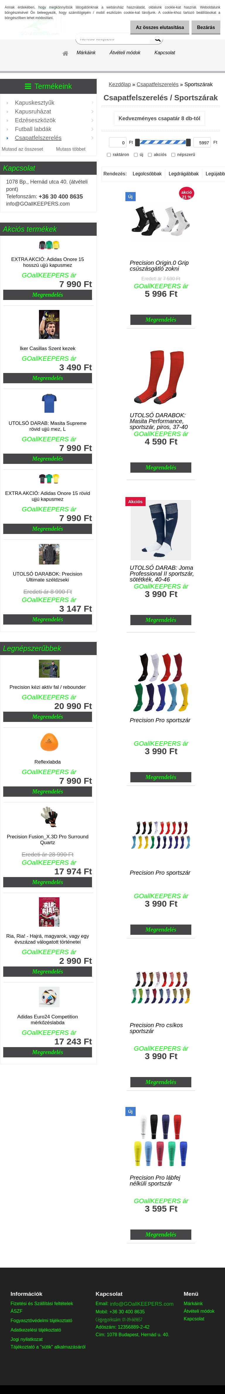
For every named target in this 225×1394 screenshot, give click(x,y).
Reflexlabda (48, 762)
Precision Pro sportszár (160, 720)
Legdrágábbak (184, 173)
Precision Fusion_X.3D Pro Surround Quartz (47, 839)
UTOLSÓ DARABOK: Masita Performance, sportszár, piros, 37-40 (159, 419)
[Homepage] (65, 52)
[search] (156, 40)
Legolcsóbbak (147, 173)
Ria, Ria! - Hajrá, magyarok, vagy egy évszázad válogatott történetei (47, 939)
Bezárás (204, 27)
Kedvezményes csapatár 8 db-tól (159, 118)
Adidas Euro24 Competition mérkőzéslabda (47, 1019)
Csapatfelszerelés (157, 84)
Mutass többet (71, 149)
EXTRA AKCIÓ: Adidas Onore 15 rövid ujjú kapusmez (47, 496)
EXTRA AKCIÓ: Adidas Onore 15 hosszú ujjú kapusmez (47, 262)
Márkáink (86, 52)
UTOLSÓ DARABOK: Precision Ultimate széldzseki (47, 577)
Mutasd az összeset (22, 149)
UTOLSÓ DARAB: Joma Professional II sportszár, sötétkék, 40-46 (162, 572)
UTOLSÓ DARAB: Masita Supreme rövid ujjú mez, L (47, 426)
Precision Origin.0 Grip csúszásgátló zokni (159, 266)
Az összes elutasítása (154, 27)
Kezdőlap (120, 84)
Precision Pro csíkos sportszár (156, 1028)
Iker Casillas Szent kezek (48, 348)
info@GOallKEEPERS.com (141, 1304)
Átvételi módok (125, 52)
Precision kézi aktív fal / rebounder (48, 687)
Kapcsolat (164, 52)
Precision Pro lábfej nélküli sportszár (155, 1181)
